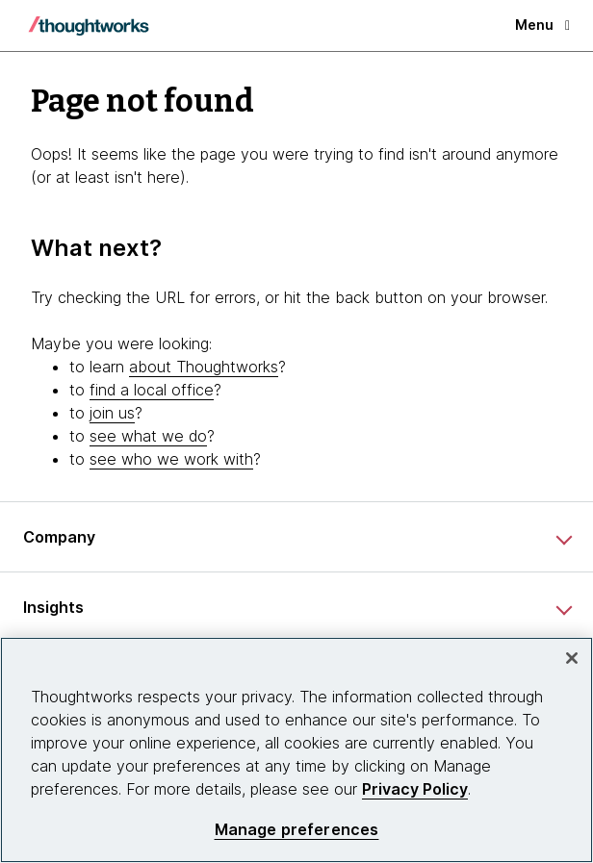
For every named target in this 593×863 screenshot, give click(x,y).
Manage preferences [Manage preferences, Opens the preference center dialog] (297, 830)
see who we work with (171, 459)
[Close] (572, 658)
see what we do (148, 435)
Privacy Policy (415, 789)
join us (112, 412)
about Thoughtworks (203, 366)
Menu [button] (542, 24)
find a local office (152, 389)
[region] (296, 750)
